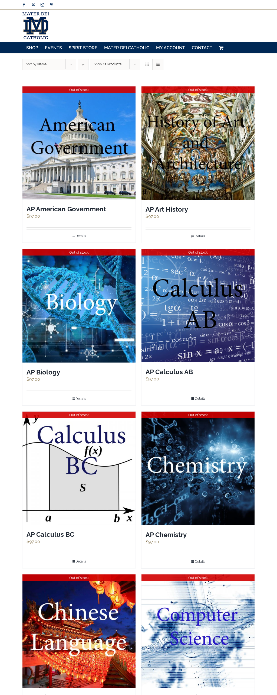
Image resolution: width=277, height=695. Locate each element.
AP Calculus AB (169, 372)
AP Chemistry (166, 535)
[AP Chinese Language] (79, 631)
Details (80, 236)
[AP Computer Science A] (198, 631)
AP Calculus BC (50, 534)
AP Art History (167, 209)
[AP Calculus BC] (79, 468)
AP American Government (66, 209)
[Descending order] (83, 64)
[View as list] (158, 64)
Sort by (36, 64)
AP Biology (43, 372)
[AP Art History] (198, 143)
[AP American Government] (79, 142)
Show (107, 64)
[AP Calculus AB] (198, 305)
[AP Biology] (79, 306)
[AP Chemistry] (198, 468)
